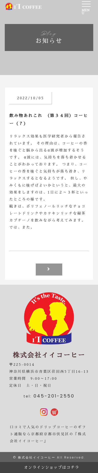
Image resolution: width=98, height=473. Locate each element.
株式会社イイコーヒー (37, 457)
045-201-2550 (54, 396)
